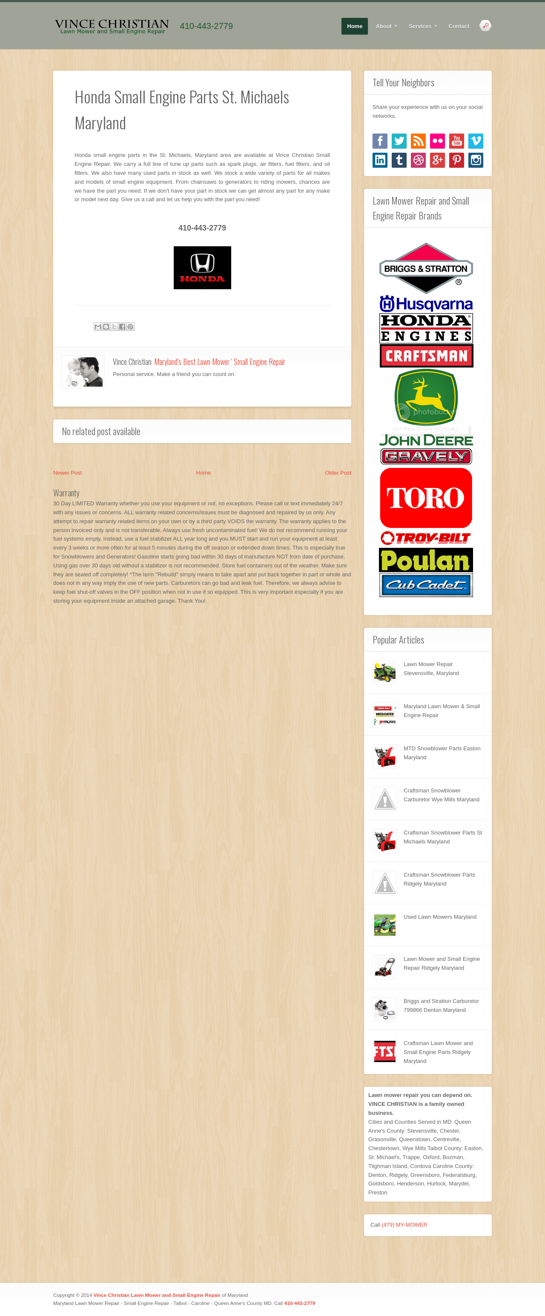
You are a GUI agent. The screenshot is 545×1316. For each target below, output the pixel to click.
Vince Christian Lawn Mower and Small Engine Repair (157, 1295)
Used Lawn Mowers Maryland (440, 917)
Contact (459, 26)
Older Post (338, 473)
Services (420, 26)
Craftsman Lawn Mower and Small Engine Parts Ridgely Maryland (438, 1052)
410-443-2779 (206, 26)
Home (354, 26)
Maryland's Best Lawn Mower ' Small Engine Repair (219, 361)
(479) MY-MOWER (404, 1225)
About (384, 26)
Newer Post (67, 473)
